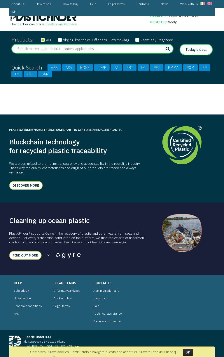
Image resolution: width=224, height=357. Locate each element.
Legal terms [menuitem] (62, 306)
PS (17, 74)
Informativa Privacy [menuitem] (67, 291)
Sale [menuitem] (96, 306)
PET (157, 67)
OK (188, 352)
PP (204, 67)
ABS (54, 67)
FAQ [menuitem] (16, 313)
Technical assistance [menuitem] (107, 313)
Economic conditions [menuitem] (28, 306)
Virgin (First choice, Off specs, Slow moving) (96, 40)
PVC (30, 74)
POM (190, 67)
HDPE (84, 67)
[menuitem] (18, 4)
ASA (69, 67)
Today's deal (196, 49)
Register (159, 22)
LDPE (102, 67)
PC (143, 67)
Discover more (26, 185)
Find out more (25, 255)
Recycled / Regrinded (156, 40)
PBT (129, 67)
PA (116, 67)
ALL (49, 40)
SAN (45, 74)
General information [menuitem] (107, 321)
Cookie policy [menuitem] (63, 298)
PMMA (173, 67)
